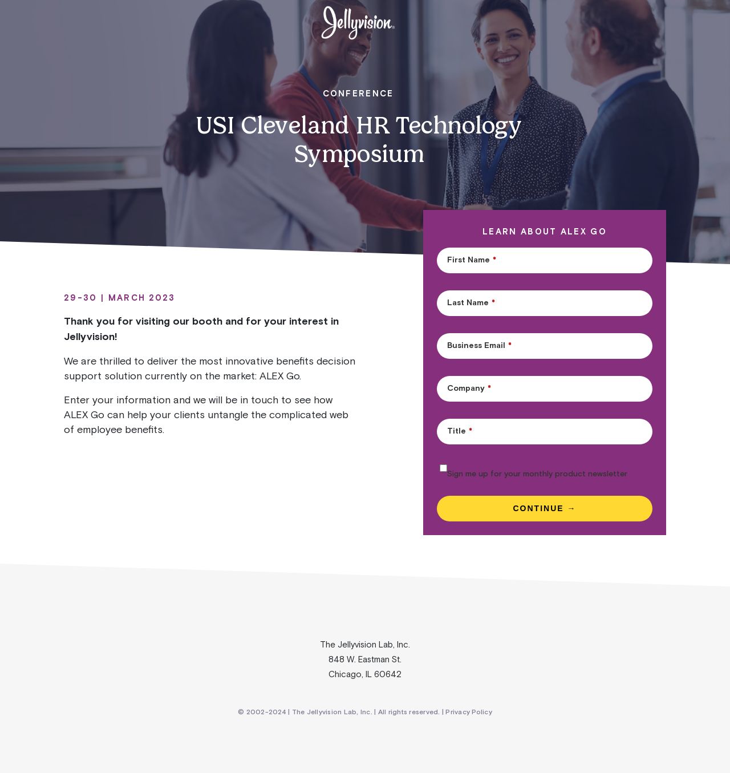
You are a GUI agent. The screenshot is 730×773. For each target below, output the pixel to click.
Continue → (545, 508)
